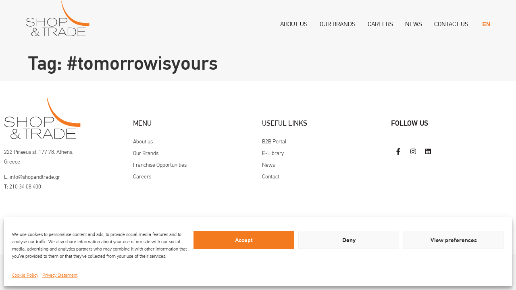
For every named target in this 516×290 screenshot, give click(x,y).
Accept (244, 240)
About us (294, 24)
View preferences (454, 240)
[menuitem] (486, 24)
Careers (380, 24)
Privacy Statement (59, 275)
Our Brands (338, 24)
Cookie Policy (25, 275)
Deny (349, 240)
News (413, 24)
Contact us (451, 24)
